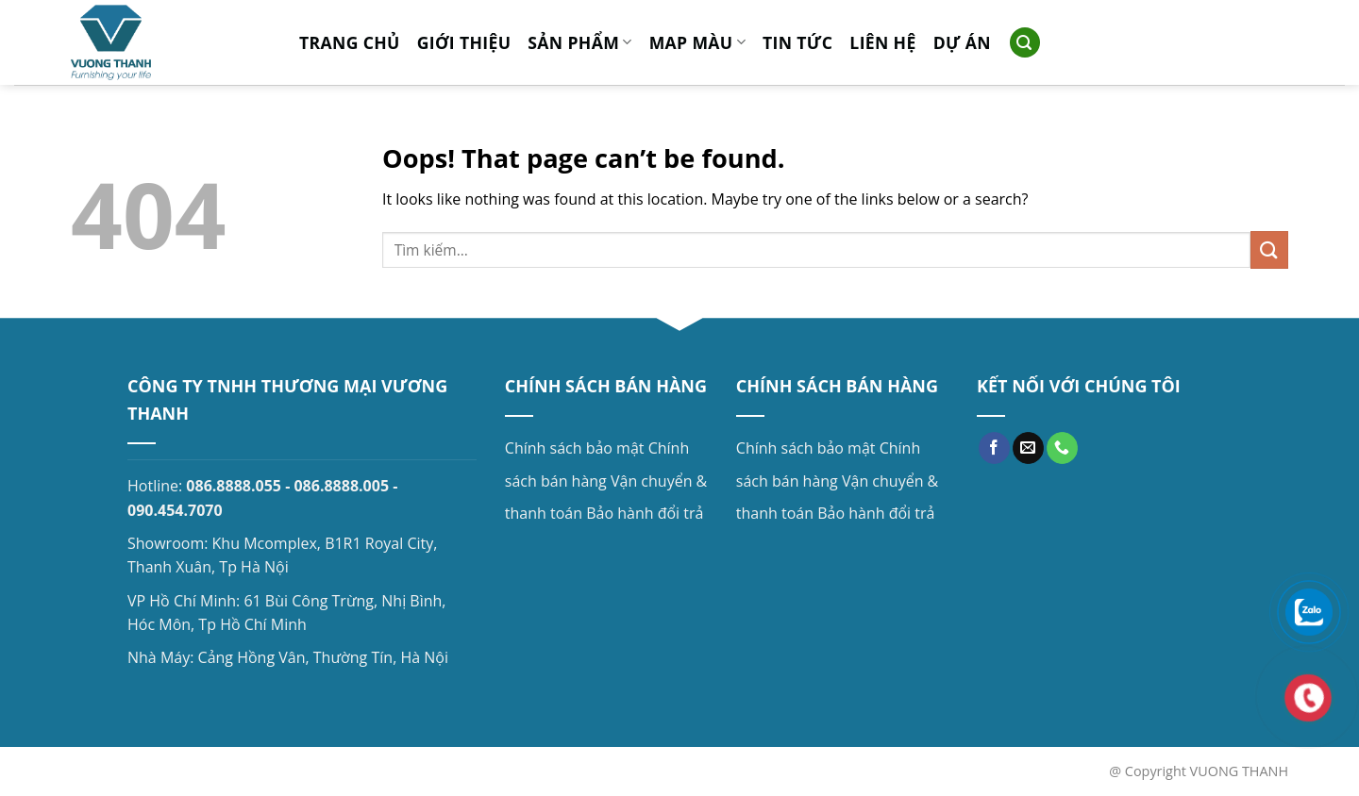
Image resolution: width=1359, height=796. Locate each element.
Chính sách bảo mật (575, 448)
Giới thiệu (464, 42)
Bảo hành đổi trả (644, 513)
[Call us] (1062, 448)
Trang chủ (349, 42)
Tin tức (797, 42)
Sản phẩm (579, 42)
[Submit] (1269, 249)
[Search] (1025, 42)
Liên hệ (882, 42)
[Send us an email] (1028, 448)
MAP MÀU (697, 42)
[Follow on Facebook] (994, 448)
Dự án (962, 42)
